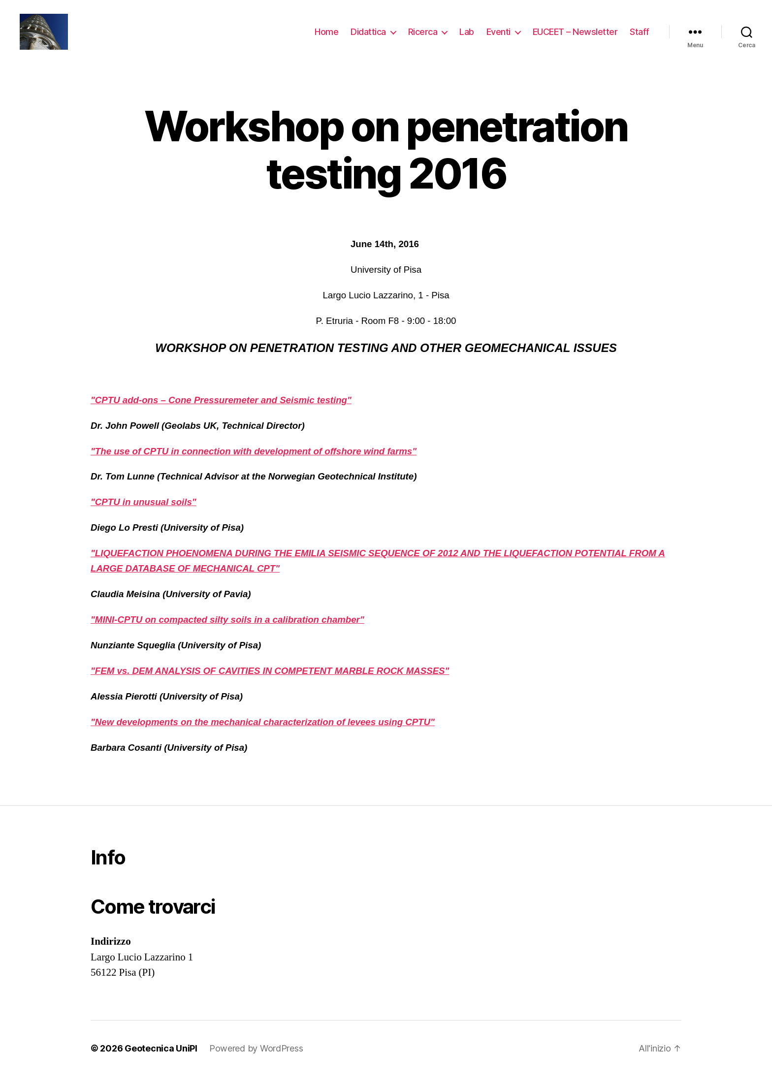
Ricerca (423, 36)
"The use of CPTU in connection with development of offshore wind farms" (254, 459)
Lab (466, 36)
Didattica (368, 36)
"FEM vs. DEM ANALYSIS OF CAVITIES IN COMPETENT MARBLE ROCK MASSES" (270, 679)
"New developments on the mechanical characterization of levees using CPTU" (263, 730)
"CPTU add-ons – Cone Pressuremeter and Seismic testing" (221, 408)
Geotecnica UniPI (161, 1056)
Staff (639, 36)
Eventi (498, 36)
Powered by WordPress (256, 1056)
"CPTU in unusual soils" (143, 510)
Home (326, 36)
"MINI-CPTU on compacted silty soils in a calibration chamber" (227, 628)
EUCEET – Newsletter (575, 36)
